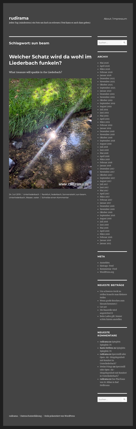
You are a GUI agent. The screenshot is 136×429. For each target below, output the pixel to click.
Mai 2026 (104, 63)
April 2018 (104, 156)
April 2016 (105, 231)
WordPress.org (107, 272)
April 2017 (104, 193)
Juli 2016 (104, 221)
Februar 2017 (106, 200)
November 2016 (107, 209)
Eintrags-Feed (107, 266)
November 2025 (107, 81)
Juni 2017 (104, 187)
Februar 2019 (106, 125)
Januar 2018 (105, 165)
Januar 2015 (105, 243)
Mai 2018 (104, 153)
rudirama (19, 18)
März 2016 (105, 234)
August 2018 (105, 144)
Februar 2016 (106, 237)
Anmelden (105, 262)
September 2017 (107, 178)
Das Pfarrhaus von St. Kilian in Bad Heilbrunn (112, 382)
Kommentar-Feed (108, 269)
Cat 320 (103, 307)
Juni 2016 (104, 225)
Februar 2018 (106, 162)
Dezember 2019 (107, 94)
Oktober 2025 (106, 84)
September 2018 (107, 140)
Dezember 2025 (107, 78)
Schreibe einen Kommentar (55, 197)
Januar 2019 (105, 128)
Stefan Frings (106, 366)
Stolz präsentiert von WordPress (59, 416)
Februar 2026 (106, 72)
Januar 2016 (105, 240)
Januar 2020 (105, 91)
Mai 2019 (104, 116)
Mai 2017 (104, 190)
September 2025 (107, 88)
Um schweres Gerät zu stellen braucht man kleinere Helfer (113, 294)
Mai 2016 (104, 228)
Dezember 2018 (107, 131)
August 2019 (106, 106)
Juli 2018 (104, 147)
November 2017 (107, 172)
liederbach (56, 194)
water (36, 197)
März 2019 (105, 122)
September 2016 (107, 215)
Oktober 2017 (106, 175)
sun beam (81, 194)
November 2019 (107, 97)
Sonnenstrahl (68, 194)
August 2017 (105, 181)
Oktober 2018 (106, 137)
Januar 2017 (105, 203)
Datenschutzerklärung (31, 416)
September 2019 (107, 103)
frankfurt (46, 194)
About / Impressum (115, 18)
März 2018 (105, 159)
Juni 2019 (104, 112)
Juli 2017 (104, 184)
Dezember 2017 (107, 169)
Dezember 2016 (107, 206)
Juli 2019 (104, 109)
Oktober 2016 (106, 212)
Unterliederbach (31, 194)
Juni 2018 (104, 150)
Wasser (29, 197)
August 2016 (106, 218)
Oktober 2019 (106, 100)
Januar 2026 (105, 75)
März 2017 (105, 197)
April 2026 (105, 66)
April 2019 (105, 119)
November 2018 (107, 134)
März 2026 (105, 69)
